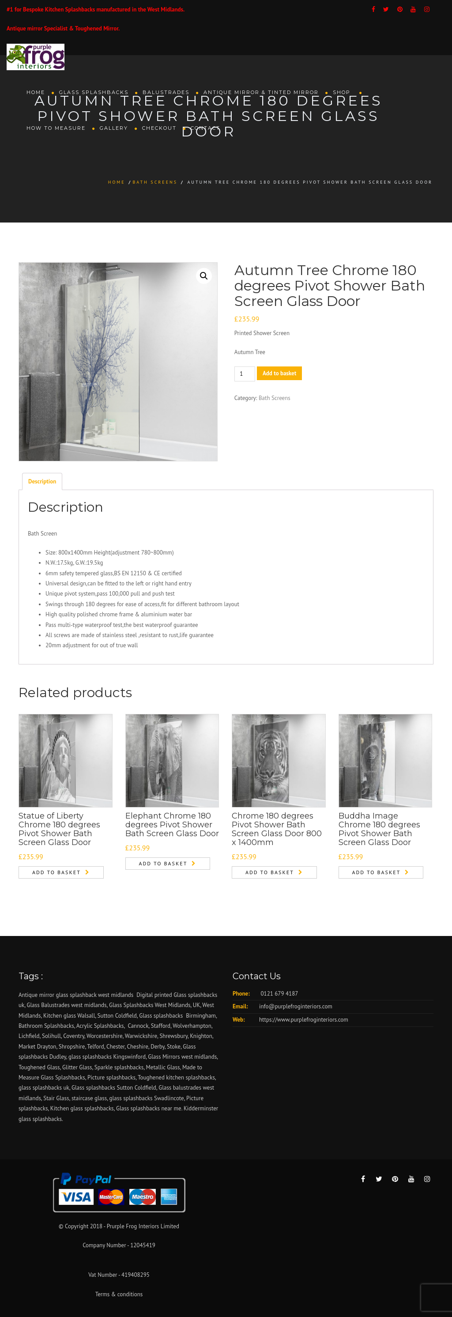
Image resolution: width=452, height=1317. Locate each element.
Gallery (114, 128)
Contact (205, 128)
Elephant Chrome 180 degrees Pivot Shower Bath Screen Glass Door (172, 824)
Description (42, 481)
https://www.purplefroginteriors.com (303, 1019)
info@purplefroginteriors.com (295, 1006)
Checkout (159, 128)
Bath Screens (154, 182)
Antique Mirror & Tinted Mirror (261, 92)
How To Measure (56, 128)
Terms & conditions (119, 1294)
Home (35, 92)
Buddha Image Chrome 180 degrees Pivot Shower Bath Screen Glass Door (379, 829)
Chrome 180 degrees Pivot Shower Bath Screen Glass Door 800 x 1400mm (277, 829)
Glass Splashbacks (93, 92)
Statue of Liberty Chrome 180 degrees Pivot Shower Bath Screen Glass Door (59, 829)
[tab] (42, 481)
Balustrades (166, 92)
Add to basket (279, 373)
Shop (343, 92)
